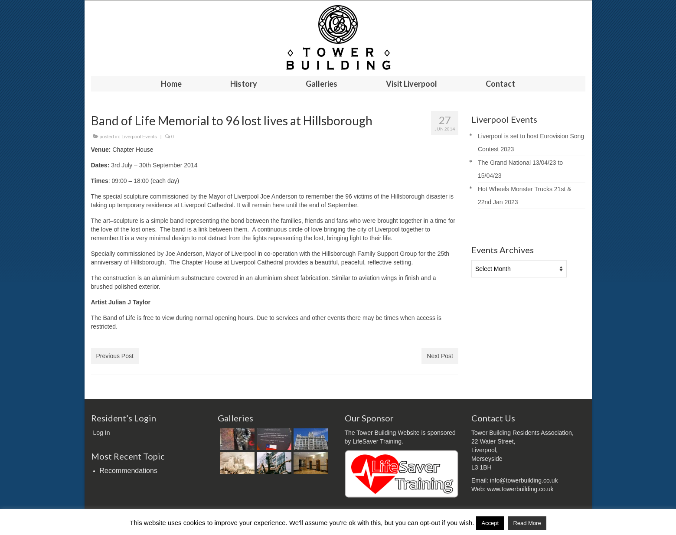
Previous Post (115, 355)
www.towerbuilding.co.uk (520, 489)
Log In (101, 432)
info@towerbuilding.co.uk (524, 480)
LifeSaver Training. (378, 441)
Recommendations (128, 470)
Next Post (440, 355)
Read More (527, 523)
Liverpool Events (139, 136)
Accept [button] (490, 523)
